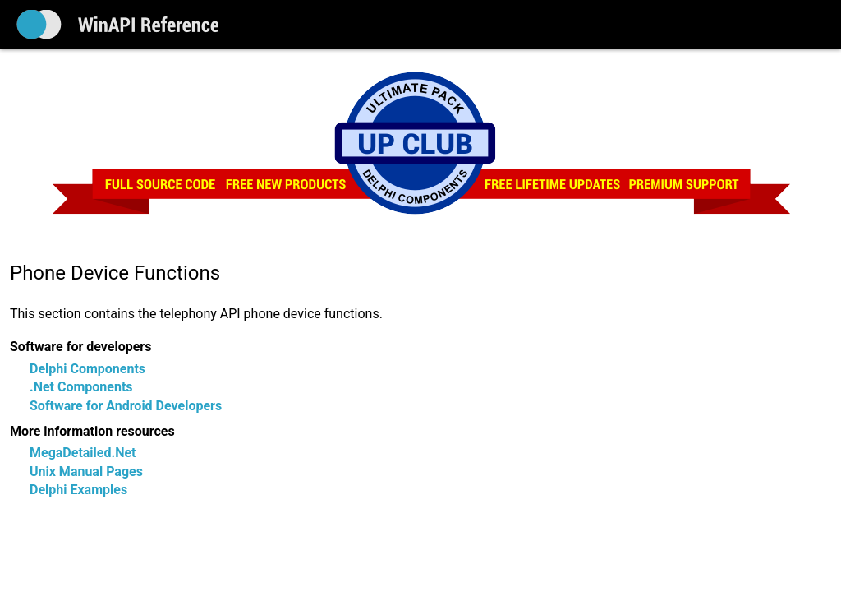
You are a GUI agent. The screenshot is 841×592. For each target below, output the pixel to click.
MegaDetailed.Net (83, 452)
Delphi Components (87, 369)
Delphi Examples (78, 489)
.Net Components (81, 387)
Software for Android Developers (126, 406)
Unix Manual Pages (86, 471)
